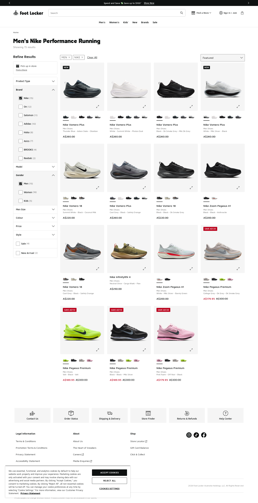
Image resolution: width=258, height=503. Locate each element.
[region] (129, 3)
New (134, 22)
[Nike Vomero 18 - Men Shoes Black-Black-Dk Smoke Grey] (74, 198)
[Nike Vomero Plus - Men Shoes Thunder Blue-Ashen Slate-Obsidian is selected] (66, 117)
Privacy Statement (25, 454)
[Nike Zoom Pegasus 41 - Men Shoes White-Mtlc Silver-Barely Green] (214, 198)
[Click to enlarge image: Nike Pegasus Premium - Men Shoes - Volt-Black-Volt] (99, 349)
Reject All (109, 480)
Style (35, 234)
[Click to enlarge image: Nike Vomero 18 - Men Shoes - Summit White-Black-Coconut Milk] (99, 187)
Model (35, 166)
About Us (78, 441)
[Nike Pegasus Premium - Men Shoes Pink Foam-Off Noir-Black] (230, 279)
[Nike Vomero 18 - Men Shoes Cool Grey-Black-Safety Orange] (82, 198)
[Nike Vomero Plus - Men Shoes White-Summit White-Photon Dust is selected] (113, 117)
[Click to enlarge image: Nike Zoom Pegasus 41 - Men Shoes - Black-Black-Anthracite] (240, 187)
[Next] (248, 3)
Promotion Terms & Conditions (31, 447)
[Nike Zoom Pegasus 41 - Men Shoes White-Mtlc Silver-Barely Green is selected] (159, 279)
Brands (145, 22)
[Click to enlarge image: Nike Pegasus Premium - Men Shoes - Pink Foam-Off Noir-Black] (193, 349)
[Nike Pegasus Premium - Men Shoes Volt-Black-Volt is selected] (66, 360)
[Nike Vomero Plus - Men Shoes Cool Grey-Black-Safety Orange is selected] (113, 198)
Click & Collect (137, 454)
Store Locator (138, 441)
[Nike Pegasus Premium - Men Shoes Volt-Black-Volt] (222, 279)
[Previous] (9, 3)
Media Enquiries (82, 461)
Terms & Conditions (26, 441)
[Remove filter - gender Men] (66, 57)
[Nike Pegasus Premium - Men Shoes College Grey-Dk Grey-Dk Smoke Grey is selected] (206, 279)
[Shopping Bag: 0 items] (242, 13)
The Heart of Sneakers (84, 447)
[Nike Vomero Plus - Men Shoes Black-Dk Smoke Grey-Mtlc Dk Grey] (82, 117)
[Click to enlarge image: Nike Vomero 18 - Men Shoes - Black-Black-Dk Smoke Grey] (193, 187)
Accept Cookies (109, 472)
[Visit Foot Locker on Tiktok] (196, 435)
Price (35, 226)
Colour (35, 217)
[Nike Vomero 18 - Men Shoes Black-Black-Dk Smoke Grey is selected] (159, 198)
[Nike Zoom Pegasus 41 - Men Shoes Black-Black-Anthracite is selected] (206, 198)
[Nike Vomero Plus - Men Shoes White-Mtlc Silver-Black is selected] (206, 117)
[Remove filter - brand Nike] (79, 57)
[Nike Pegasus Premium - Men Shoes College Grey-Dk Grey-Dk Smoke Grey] (82, 360)
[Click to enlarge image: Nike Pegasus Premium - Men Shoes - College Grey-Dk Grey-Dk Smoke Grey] (240, 268)
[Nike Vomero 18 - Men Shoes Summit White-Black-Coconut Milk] (168, 198)
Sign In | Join (228, 12)
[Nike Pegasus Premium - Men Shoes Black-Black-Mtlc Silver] (214, 279)
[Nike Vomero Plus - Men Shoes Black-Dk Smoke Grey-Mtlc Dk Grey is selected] (159, 117)
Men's (102, 22)
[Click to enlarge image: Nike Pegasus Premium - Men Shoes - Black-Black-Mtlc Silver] (146, 349)
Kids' (126, 22)
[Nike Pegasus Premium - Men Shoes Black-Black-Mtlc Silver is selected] (113, 360)
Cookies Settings (109, 488)
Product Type (35, 81)
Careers (78, 454)
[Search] (117, 12)
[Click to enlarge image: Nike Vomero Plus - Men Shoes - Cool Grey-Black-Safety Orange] (146, 187)
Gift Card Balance (139, 447)
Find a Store (21, 70)
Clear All (92, 57)
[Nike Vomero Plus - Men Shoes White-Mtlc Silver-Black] (98, 117)
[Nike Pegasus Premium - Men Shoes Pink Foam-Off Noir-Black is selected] (159, 360)
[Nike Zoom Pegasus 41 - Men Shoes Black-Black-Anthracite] (168, 279)
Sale (155, 22)
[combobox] (117, 12)
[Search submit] (181, 12)
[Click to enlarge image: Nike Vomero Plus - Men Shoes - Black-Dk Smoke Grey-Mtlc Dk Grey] (193, 106)
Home (16, 32)
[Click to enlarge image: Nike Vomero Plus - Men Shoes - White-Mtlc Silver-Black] (240, 106)
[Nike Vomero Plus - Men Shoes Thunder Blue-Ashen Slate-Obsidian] (129, 117)
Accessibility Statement (28, 461)
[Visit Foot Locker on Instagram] (189, 435)
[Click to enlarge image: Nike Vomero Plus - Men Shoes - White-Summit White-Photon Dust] (146, 106)
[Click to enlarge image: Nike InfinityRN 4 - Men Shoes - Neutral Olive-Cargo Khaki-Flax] (146, 268)
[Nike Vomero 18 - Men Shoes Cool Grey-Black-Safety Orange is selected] (66, 279)
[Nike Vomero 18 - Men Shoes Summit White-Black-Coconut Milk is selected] (66, 198)
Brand (35, 89)
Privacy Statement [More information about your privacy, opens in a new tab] (30, 493)
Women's (114, 22)
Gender (35, 175)
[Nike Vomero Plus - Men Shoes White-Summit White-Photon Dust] (74, 117)
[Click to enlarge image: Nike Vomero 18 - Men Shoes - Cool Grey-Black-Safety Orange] (99, 268)
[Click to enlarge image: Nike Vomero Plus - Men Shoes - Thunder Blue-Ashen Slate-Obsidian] (99, 106)
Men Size (35, 209)
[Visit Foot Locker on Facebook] (203, 435)
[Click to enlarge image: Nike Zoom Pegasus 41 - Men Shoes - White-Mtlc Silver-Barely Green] (193, 268)
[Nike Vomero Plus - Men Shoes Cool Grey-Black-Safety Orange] (90, 117)
